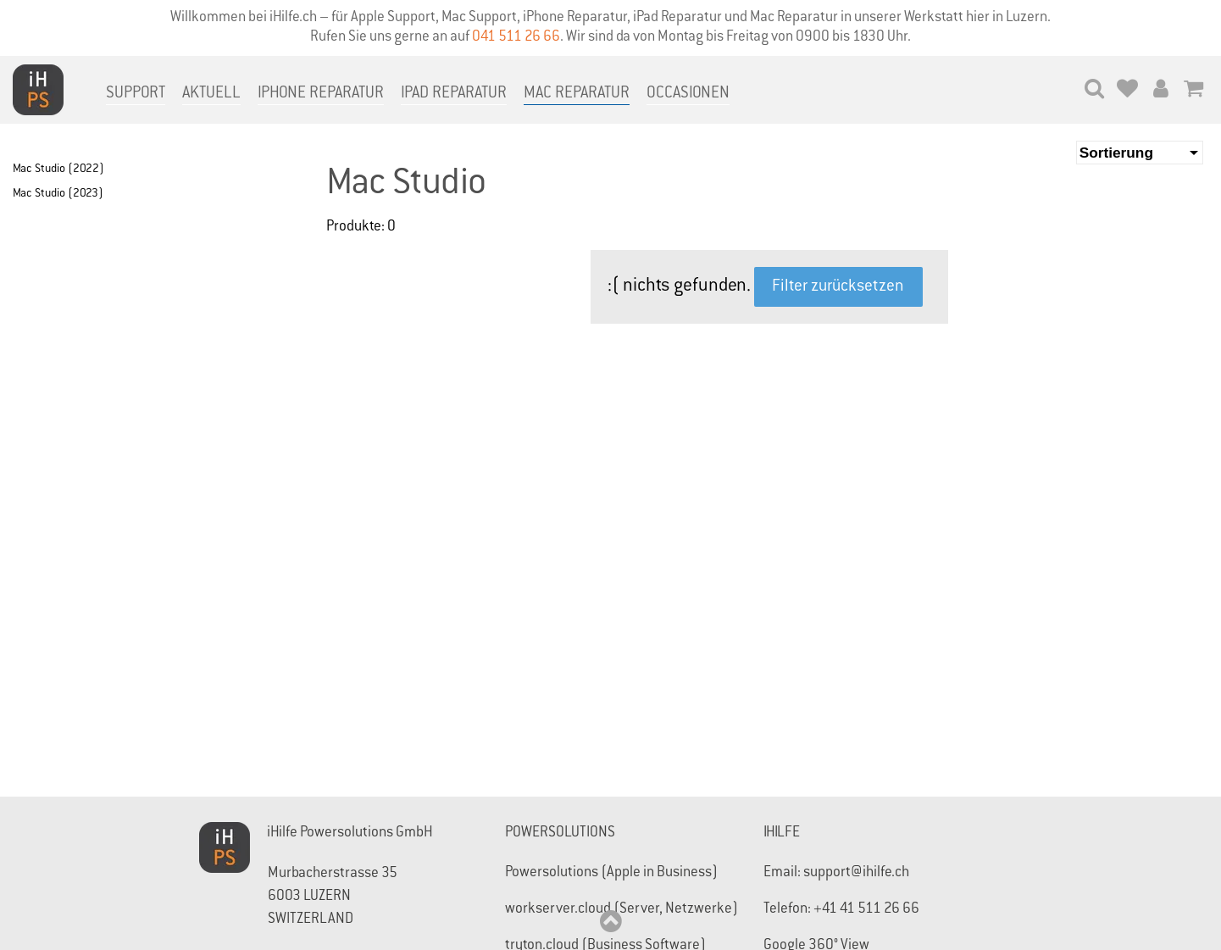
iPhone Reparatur (321, 94)
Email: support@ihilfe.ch (836, 873)
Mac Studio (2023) (58, 194)
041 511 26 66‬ (516, 38)
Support (135, 94)
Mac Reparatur (577, 94)
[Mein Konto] (1160, 91)
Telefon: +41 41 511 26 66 (841, 910)
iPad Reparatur (454, 94)
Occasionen (688, 94)
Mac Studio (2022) (58, 169)
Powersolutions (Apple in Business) (611, 873)
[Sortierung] (1139, 153)
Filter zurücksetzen (838, 287)
